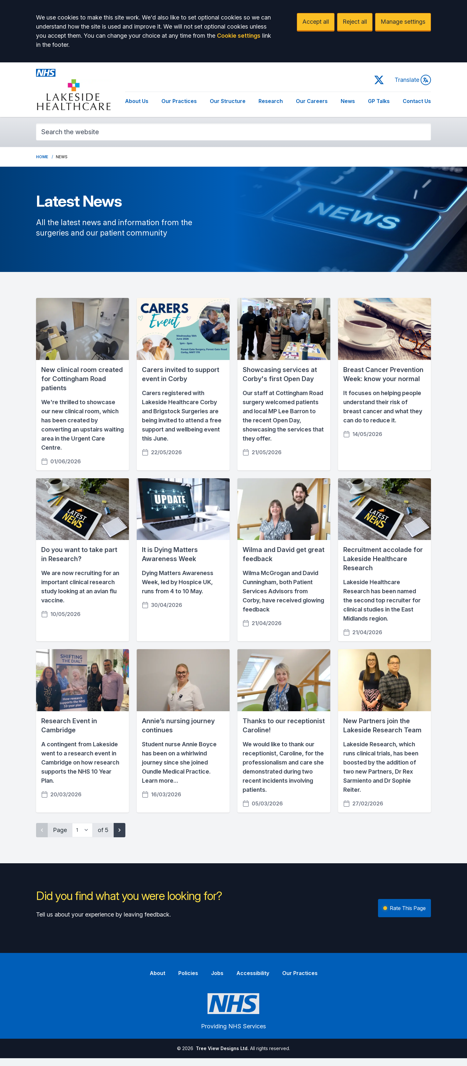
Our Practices (179, 101)
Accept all (315, 21)
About (157, 973)
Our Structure (228, 101)
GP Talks (379, 101)
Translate (413, 80)
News (348, 101)
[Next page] (119, 830)
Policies (188, 973)
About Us (136, 101)
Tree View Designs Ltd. (222, 1048)
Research (271, 101)
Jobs (217, 973)
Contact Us (417, 101)
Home (42, 156)
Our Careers (312, 101)
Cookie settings (238, 35)
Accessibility (252, 973)
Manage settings (403, 21)
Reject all (355, 21)
